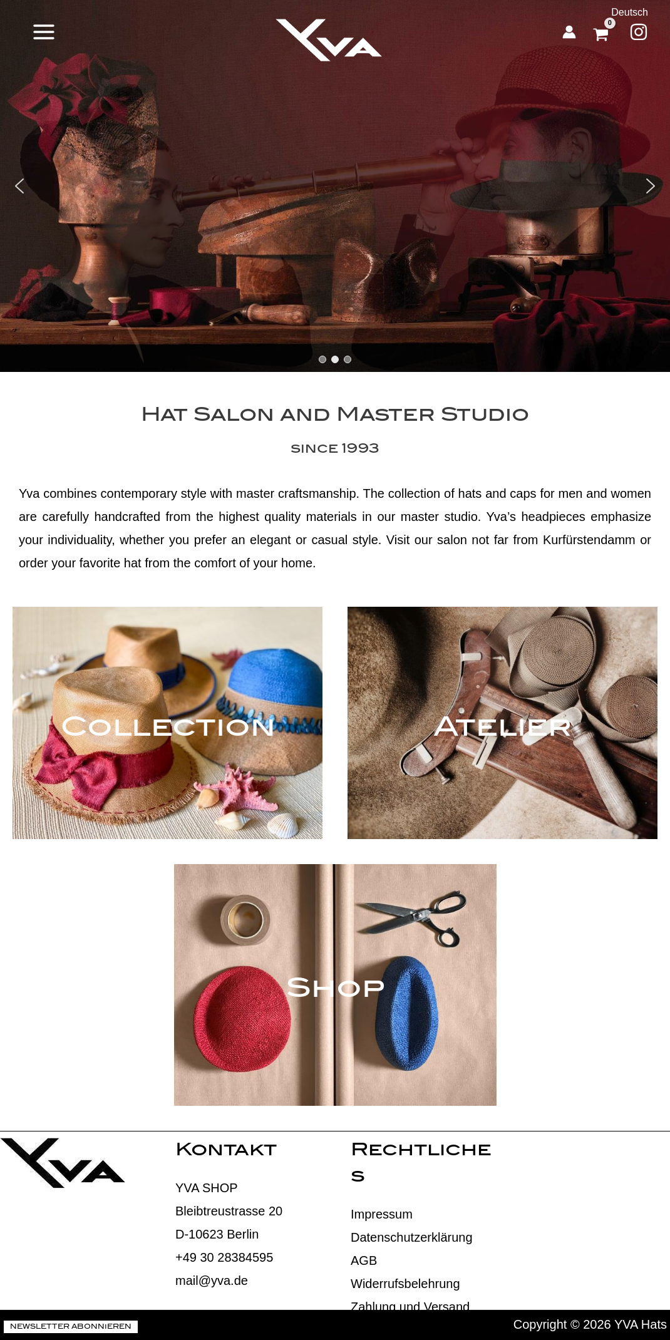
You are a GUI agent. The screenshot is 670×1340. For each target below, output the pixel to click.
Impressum (382, 1214)
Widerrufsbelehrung (405, 1284)
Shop (335, 990)
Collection (168, 729)
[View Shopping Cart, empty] (603, 32)
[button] (19, 186)
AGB (364, 1260)
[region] (335, 186)
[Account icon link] (569, 32)
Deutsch (629, 12)
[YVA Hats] (329, 40)
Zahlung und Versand (410, 1307)
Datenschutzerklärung (412, 1237)
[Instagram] (638, 32)
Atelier (502, 729)
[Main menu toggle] (44, 31)
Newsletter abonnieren (70, 1327)
